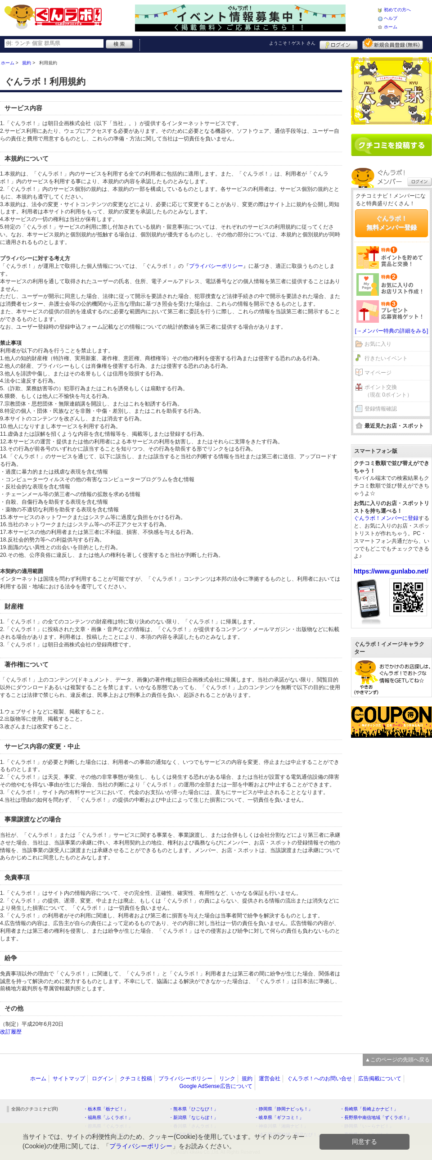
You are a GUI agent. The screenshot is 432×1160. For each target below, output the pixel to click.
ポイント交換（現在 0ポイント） (388, 391)
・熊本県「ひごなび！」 (193, 1108)
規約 (247, 1078)
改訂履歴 (11, 1032)
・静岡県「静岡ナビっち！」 (283, 1108)
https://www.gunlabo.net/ (391, 571)
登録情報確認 (380, 409)
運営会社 (269, 1078)
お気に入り (378, 344)
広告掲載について (379, 1078)
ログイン (339, 44)
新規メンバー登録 (392, 44)
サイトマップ (69, 1078)
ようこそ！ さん (292, 43)
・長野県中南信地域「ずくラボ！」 (376, 1117)
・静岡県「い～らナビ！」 (367, 1126)
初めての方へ (397, 9)
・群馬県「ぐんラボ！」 (108, 1126)
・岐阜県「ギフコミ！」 (279, 1117)
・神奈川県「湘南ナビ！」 (281, 1126)
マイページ (378, 373)
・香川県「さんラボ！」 (193, 1126)
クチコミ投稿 (136, 1078)
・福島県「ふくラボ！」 (108, 1117)
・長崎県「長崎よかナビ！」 (369, 1108)
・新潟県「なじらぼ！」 (193, 1117)
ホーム (390, 26)
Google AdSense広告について (215, 1086)
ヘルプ (390, 18)
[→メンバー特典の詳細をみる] (391, 331)
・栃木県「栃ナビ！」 (105, 1108)
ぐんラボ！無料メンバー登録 (391, 223)
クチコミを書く (391, 145)
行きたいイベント (386, 358)
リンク (227, 1078)
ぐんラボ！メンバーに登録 (386, 518)
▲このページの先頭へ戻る (397, 1059)
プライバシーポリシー (216, 266)
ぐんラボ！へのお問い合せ (319, 1078)
